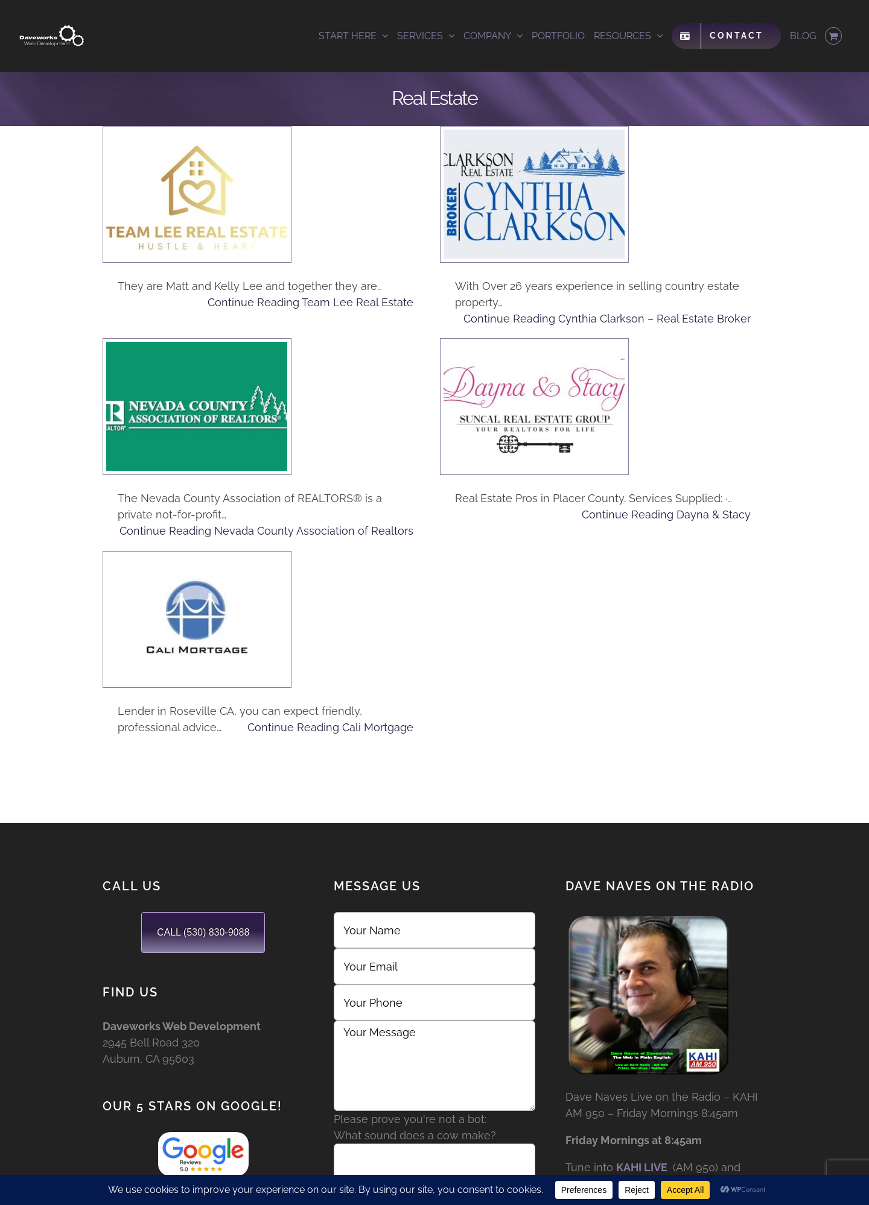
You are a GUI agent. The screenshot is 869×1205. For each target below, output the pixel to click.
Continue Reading (310, 302)
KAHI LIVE (641, 1167)
